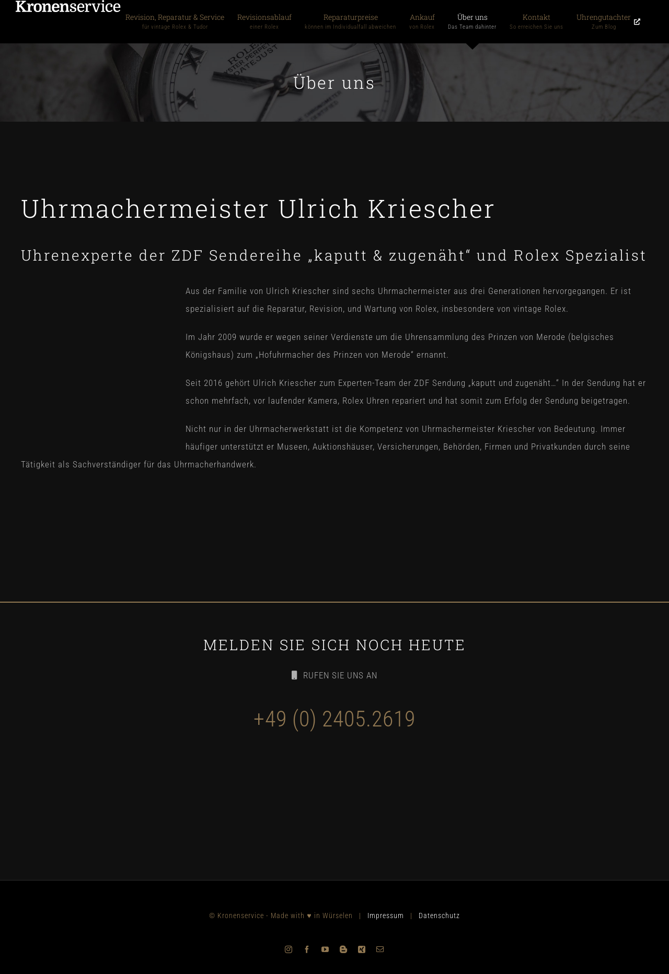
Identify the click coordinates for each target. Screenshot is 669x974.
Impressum (385, 915)
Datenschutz (439, 915)
